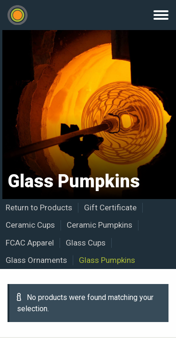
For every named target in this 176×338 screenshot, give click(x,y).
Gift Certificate (110, 207)
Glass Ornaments (36, 260)
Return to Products (39, 207)
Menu (160, 15)
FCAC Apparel (30, 242)
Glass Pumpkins (107, 260)
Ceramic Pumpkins (99, 225)
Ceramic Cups (30, 225)
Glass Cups (86, 242)
